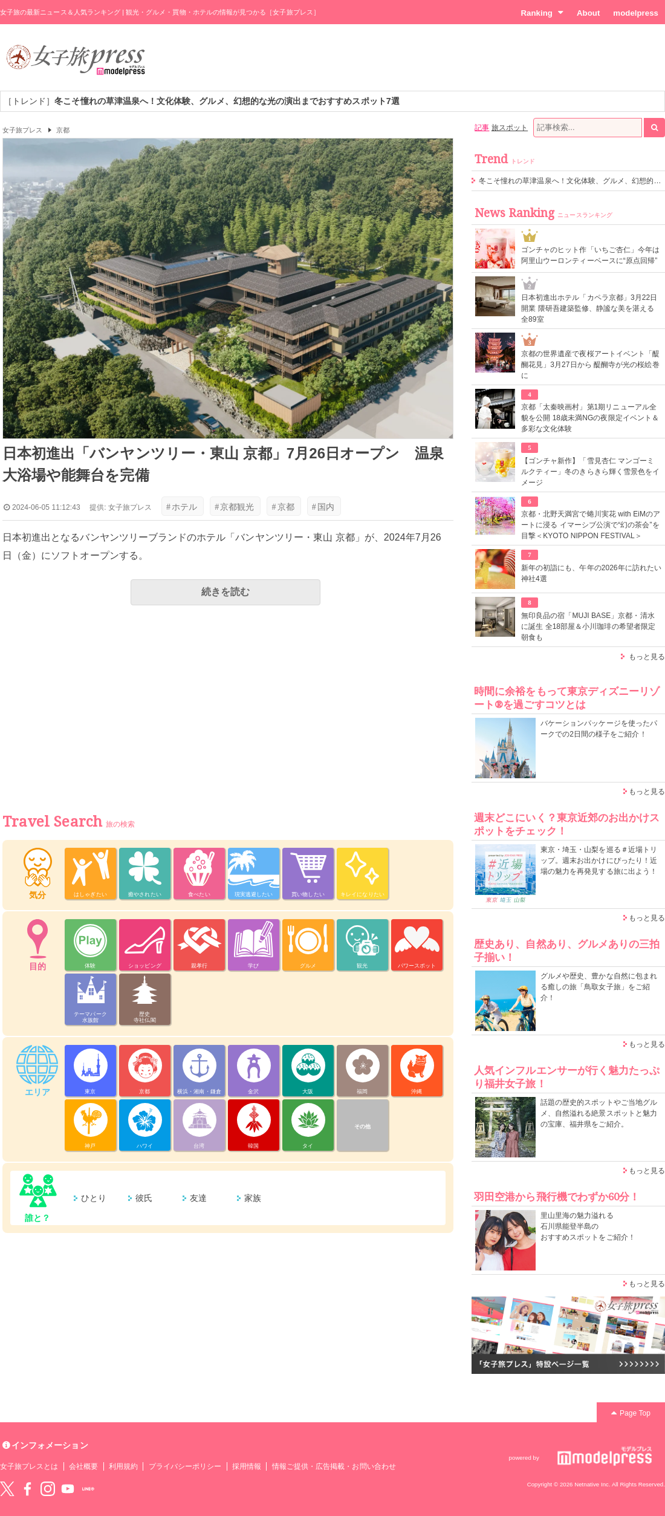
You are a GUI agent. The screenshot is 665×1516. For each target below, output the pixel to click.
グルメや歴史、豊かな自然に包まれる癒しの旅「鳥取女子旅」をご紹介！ (598, 987)
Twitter (7, 1489)
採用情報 (246, 1466)
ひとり (93, 1198)
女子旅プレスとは (29, 1466)
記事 (482, 127)
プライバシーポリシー (185, 1466)
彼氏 (143, 1198)
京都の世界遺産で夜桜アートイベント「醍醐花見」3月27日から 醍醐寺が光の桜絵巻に (590, 365)
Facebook (27, 1489)
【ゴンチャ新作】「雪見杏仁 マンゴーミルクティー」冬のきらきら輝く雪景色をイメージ (590, 472)
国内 (323, 507)
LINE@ (88, 1489)
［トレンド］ (202, 101)
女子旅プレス (22, 130)
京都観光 (234, 507)
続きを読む (225, 592)
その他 (362, 1127)
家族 (252, 1198)
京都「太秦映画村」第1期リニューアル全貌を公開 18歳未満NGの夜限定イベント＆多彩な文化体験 (590, 418)
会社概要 (83, 1466)
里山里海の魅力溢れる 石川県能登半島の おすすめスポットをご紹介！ (587, 1226)
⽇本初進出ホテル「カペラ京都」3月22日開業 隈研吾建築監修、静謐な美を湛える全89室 (589, 308)
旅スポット (509, 127)
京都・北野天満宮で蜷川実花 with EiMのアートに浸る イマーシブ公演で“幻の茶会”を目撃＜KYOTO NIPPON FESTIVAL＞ (590, 525)
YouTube (67, 1489)
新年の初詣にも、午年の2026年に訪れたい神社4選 (591, 573)
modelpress (635, 13)
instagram (48, 1489)
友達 (198, 1198)
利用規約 (123, 1466)
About (588, 13)
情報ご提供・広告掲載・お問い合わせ (334, 1466)
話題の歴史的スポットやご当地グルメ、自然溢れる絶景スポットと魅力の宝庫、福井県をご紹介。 (598, 1113)
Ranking (542, 13)
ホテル (181, 507)
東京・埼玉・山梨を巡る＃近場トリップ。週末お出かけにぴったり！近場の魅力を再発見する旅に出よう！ (598, 860)
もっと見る (647, 656)
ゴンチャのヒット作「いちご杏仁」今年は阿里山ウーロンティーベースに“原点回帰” (590, 255)
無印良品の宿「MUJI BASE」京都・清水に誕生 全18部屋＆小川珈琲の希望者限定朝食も (588, 626)
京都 (63, 130)
